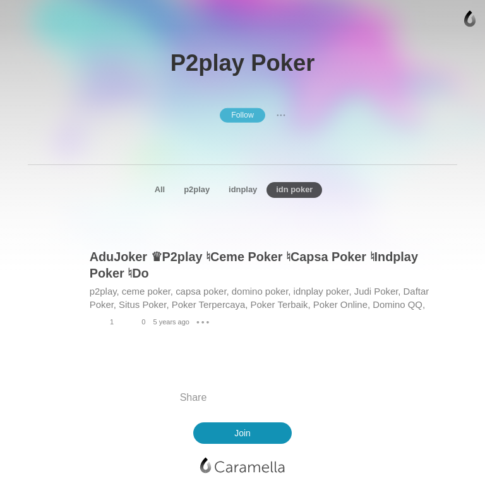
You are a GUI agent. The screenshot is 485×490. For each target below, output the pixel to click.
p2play (197, 189)
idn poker (294, 189)
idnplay (243, 189)
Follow (242, 115)
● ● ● (281, 115)
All (160, 189)
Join (242, 433)
